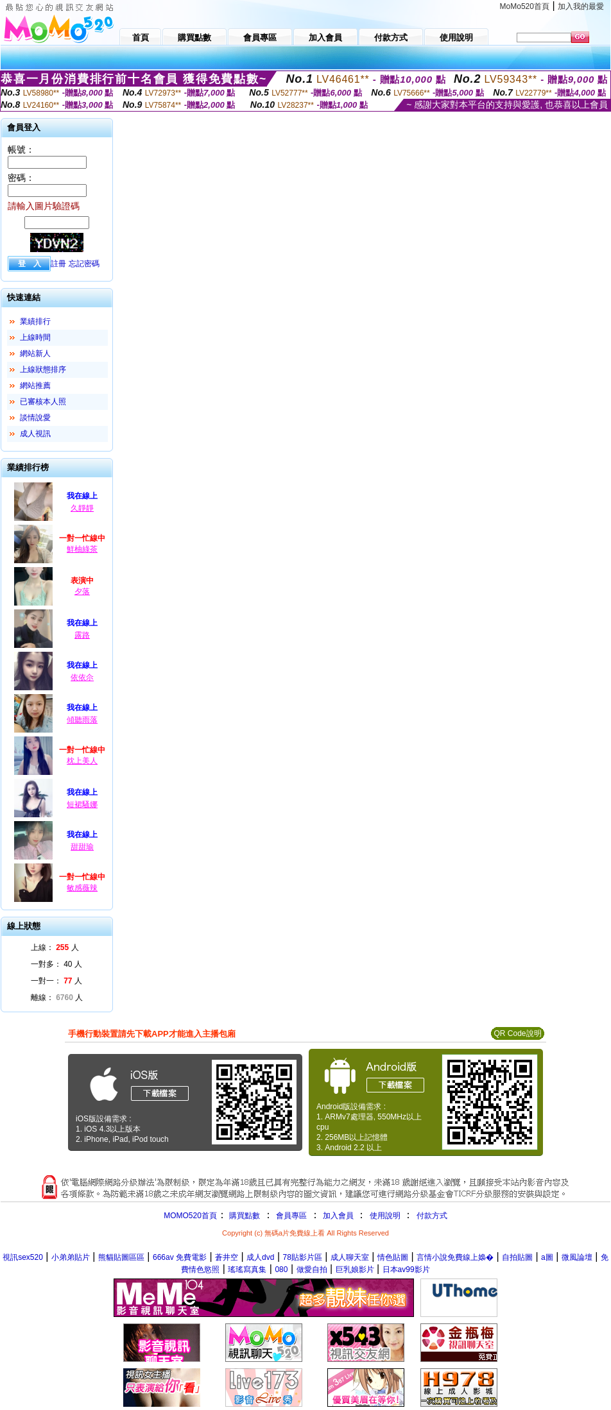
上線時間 (35, 337)
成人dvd (260, 1257)
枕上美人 (82, 760)
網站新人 (35, 353)
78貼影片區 (302, 1257)
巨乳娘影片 (355, 1269)
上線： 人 (55, 947)
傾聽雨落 (82, 719)
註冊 (58, 263)
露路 (82, 635)
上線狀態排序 (43, 369)
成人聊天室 (350, 1257)
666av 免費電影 (180, 1257)
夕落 (82, 591)
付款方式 (432, 1215)
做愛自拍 (312, 1269)
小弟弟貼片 (70, 1257)
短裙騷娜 (82, 804)
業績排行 (35, 321)
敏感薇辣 (82, 887)
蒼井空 (226, 1257)
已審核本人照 (43, 401)
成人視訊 (35, 433)
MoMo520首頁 (524, 6)
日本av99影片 (406, 1269)
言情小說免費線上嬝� (455, 1257)
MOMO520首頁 (190, 1215)
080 (281, 1269)
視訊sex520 (23, 1257)
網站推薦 (35, 385)
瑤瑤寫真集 (247, 1269)
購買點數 (243, 1215)
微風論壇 (577, 1257)
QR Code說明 (517, 1033)
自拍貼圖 (517, 1257)
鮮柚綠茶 (82, 549)
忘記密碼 (84, 263)
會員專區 (291, 1215)
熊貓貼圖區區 (121, 1257)
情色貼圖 (392, 1257)
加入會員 (338, 1215)
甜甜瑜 (82, 846)
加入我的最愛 (581, 6)
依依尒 (82, 677)
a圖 (547, 1257)
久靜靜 (82, 508)
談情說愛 (35, 417)
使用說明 (385, 1215)
